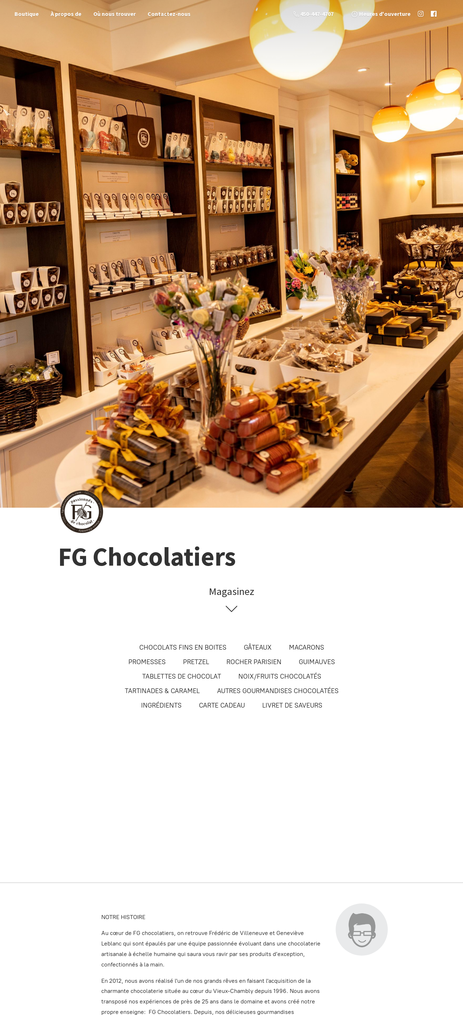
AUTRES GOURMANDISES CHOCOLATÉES (278, 691)
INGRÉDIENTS (161, 705)
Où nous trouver (114, 13)
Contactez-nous (169, 13)
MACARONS (306, 647)
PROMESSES (147, 662)
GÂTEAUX (258, 647)
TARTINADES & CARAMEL (162, 691)
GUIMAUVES (317, 662)
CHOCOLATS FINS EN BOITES (182, 647)
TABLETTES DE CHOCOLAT (181, 676)
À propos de (66, 13)
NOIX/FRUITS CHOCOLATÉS (279, 676)
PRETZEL (196, 662)
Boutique (26, 13)
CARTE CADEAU (222, 705)
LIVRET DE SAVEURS (292, 705)
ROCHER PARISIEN (253, 662)
